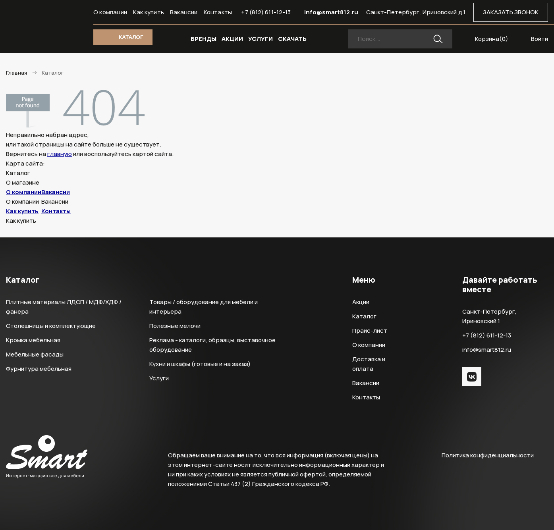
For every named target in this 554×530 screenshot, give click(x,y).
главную (59, 154)
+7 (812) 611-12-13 (266, 12)
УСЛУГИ (260, 39)
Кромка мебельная (33, 340)
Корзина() (491, 39)
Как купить (148, 12)
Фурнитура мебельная (38, 368)
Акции (360, 302)
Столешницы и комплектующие (51, 326)
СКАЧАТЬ (292, 39)
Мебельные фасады (35, 354)
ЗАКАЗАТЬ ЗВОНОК (511, 12)
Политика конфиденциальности (488, 455)
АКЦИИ (232, 39)
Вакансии (184, 12)
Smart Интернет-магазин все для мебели (46, 26)
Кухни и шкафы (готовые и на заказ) (200, 364)
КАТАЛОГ (131, 37)
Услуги (159, 378)
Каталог (364, 316)
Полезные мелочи (175, 326)
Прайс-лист (369, 330)
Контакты (218, 12)
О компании (110, 12)
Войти (539, 39)
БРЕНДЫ (203, 39)
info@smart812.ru (331, 12)
